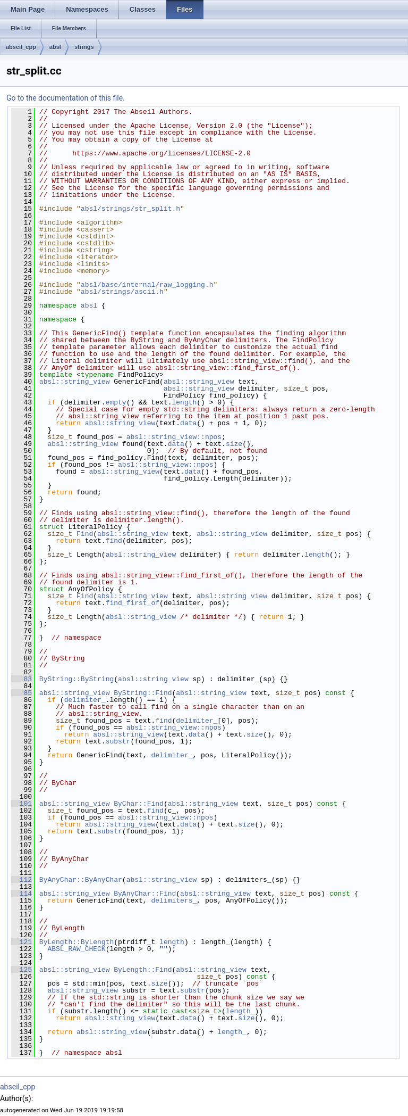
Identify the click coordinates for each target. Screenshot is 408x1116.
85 (21, 693)
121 (21, 942)
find (114, 540)
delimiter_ (85, 700)
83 (21, 679)
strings (84, 47)
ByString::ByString (76, 679)
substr (118, 741)
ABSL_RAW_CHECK (76, 949)
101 (21, 803)
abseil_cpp (21, 47)
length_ (240, 1011)
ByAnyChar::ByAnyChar (80, 879)
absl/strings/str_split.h (130, 208)
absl (55, 47)
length (184, 402)
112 (21, 879)
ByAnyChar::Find (145, 893)
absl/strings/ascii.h (122, 291)
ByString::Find (143, 693)
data (188, 423)
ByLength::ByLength (76, 942)
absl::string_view (74, 381)
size (234, 444)
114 (21, 893)
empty (116, 402)
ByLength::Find (143, 969)
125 (21, 969)
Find (84, 534)
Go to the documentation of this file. (65, 98)
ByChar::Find (139, 803)
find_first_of (132, 603)
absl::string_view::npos (174, 437)
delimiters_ (174, 900)
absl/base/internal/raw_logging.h (147, 285)
